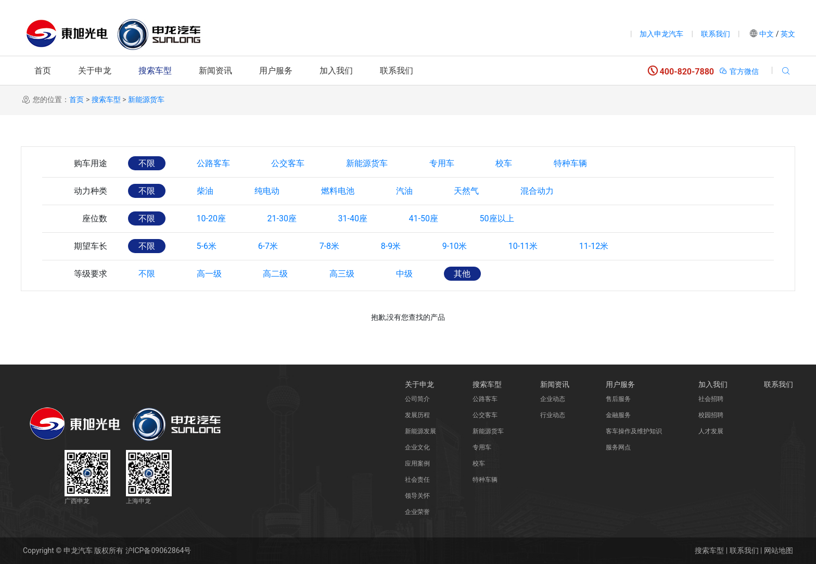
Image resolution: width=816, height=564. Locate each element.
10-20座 (211, 218)
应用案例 (417, 463)
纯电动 (267, 191)
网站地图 (778, 550)
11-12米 (594, 246)
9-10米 (455, 246)
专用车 (442, 163)
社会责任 (417, 479)
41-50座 (424, 218)
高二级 (275, 274)
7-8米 (330, 246)
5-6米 (206, 246)
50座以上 (498, 218)
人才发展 (710, 431)
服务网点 (618, 447)
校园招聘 (710, 415)
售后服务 (618, 399)
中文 (767, 34)
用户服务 (275, 71)
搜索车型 (155, 71)
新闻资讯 (215, 71)
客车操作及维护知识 (634, 431)
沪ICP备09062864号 (158, 550)
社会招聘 (710, 399)
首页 (42, 71)
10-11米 (524, 246)
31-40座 (353, 218)
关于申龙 (94, 71)
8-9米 (391, 246)
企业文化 (417, 447)
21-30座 (282, 218)
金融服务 (618, 415)
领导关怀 (417, 495)
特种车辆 (571, 163)
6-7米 (268, 246)
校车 (504, 163)
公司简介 (417, 399)
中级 (405, 274)
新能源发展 (420, 431)
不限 (146, 163)
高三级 (342, 274)
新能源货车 (146, 99)
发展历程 (417, 415)
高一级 (209, 274)
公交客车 (288, 163)
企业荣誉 (417, 512)
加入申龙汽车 (661, 34)
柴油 (205, 191)
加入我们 (336, 71)
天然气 (467, 191)
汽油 (405, 191)
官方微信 (738, 71)
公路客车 (213, 163)
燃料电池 (338, 191)
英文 (787, 34)
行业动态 (552, 415)
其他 (463, 274)
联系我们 (715, 34)
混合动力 (538, 191)
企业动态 (552, 399)
